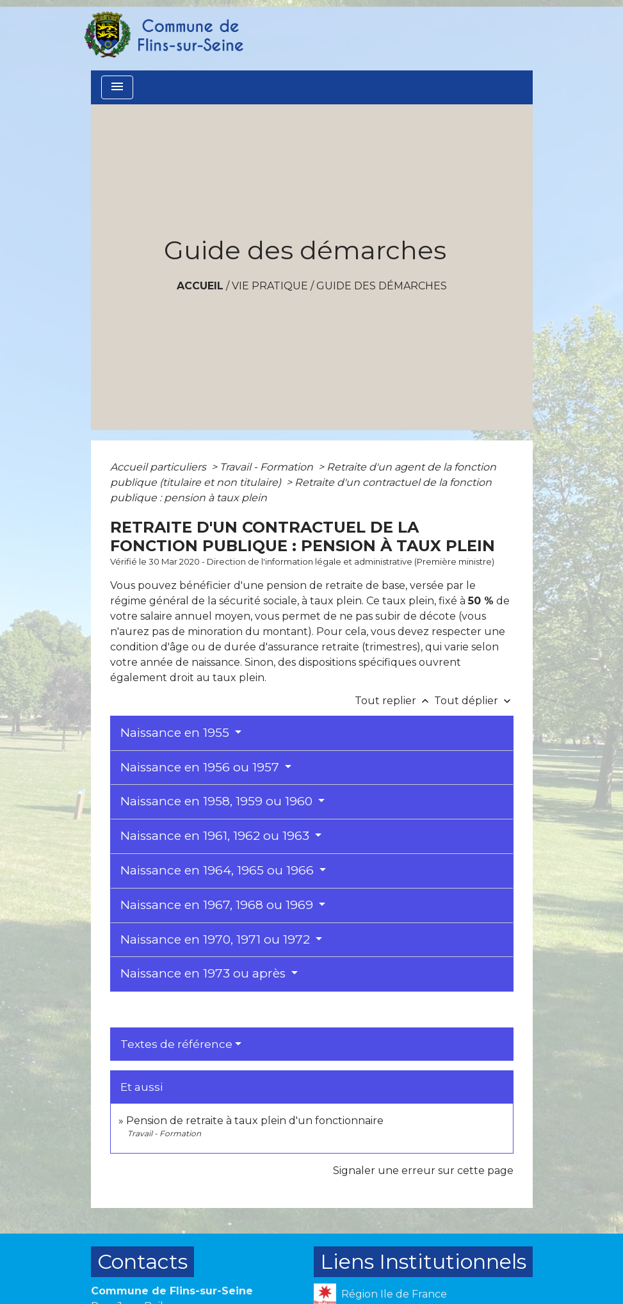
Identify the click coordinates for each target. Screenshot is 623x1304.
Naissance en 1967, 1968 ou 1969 (218, 905)
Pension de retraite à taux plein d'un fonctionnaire (255, 1121)
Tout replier (394, 701)
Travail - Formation (268, 467)
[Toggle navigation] (117, 87)
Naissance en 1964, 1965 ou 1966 (218, 870)
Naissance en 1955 (176, 732)
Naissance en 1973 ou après (204, 973)
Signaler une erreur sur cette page (423, 1170)
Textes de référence (176, 1044)
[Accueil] (163, 35)
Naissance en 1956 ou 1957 (201, 767)
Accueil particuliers (159, 467)
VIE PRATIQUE (270, 286)
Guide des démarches (381, 286)
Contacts (142, 1261)
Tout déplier (474, 701)
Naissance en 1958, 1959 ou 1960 (218, 801)
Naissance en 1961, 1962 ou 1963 (216, 835)
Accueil (200, 286)
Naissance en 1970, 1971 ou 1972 (216, 939)
